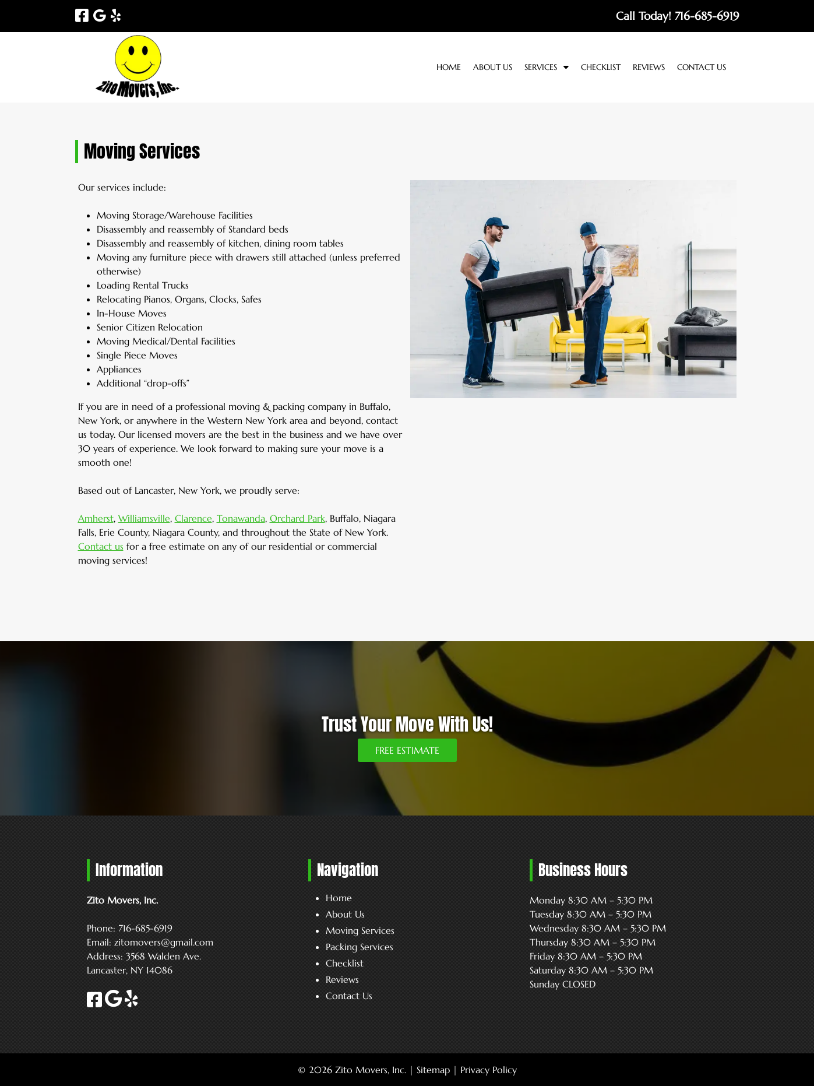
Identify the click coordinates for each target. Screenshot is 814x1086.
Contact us (101, 546)
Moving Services (360, 930)
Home (448, 67)
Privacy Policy (488, 1070)
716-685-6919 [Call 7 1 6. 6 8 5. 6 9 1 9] (145, 928)
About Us (492, 67)
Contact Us (701, 67)
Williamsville (144, 518)
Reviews (649, 67)
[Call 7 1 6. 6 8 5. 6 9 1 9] (707, 16)
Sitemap (433, 1070)
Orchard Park (297, 518)
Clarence (193, 518)
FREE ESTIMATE (407, 750)
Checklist (601, 67)
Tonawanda (241, 518)
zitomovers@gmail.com (163, 942)
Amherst (96, 518)
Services (540, 67)
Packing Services (359, 947)
